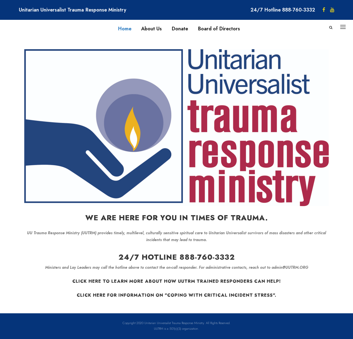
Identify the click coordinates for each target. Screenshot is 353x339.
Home (124, 28)
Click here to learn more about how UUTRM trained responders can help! (176, 281)
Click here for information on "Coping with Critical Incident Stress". (176, 295)
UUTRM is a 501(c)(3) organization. (176, 328)
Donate (180, 28)
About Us (151, 28)
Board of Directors (219, 28)
